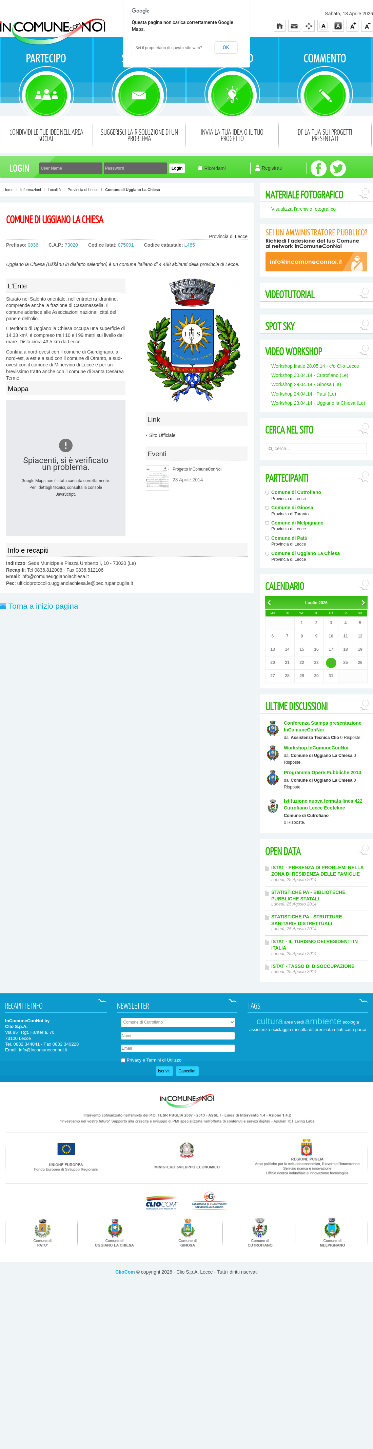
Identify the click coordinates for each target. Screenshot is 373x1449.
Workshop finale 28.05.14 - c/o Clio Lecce (315, 366)
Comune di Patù (289, 538)
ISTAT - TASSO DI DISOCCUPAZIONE (313, 966)
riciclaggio (281, 1100)
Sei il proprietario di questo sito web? (169, 47)
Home (8, 190)
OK (226, 47)
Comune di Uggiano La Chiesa (54, 219)
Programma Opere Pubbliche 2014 (322, 772)
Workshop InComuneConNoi (316, 747)
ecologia (350, 1092)
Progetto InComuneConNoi (197, 469)
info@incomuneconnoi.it (43, 1120)
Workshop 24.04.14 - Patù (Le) (303, 394)
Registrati (272, 168)
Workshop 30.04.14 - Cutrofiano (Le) (309, 375)
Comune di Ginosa (292, 507)
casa (349, 1100)
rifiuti (338, 1100)
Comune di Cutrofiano (296, 492)
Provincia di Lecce (82, 190)
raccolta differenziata (312, 1100)
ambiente (323, 1092)
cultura (269, 1092)
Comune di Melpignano (297, 523)
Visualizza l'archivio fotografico (303, 209)
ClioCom (125, 1343)
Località (54, 190)
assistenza (259, 1100)
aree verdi (294, 1092)
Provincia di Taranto (290, 514)
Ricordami (215, 168)
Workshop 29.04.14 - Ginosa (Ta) (306, 384)
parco (360, 1100)
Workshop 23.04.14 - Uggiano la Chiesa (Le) (318, 403)
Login (177, 168)
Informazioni (30, 190)
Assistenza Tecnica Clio (315, 737)
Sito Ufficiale (162, 435)
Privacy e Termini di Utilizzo (153, 1130)
